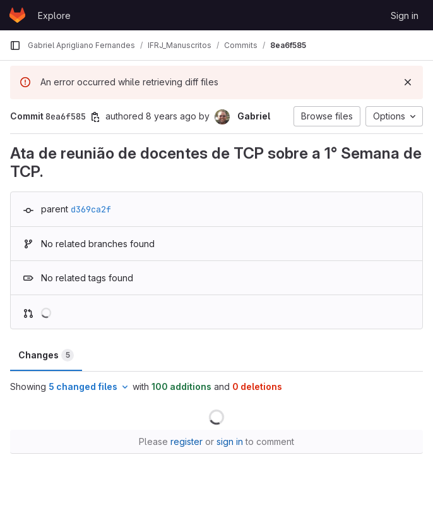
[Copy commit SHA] (95, 117)
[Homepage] (17, 15)
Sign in (404, 15)
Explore (54, 15)
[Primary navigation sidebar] (15, 45)
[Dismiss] (407, 82)
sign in (229, 441)
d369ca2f (91, 209)
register (186, 441)
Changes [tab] (46, 355)
